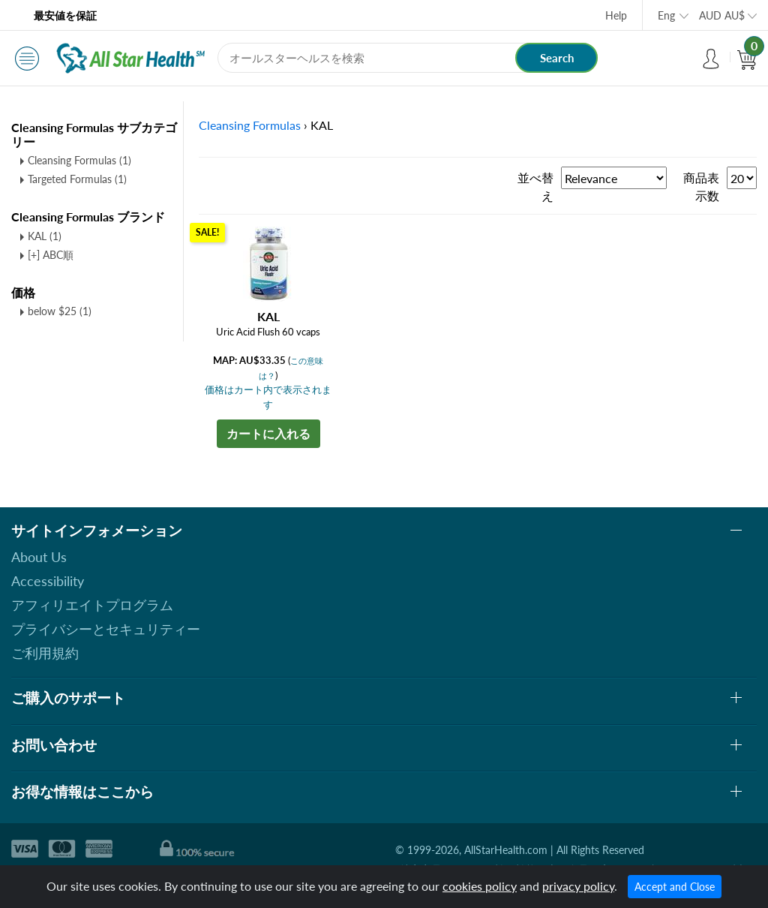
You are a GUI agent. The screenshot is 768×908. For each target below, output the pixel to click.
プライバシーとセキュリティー (105, 629)
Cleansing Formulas (79, 160)
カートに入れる (268, 433)
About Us (39, 557)
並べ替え (536, 186)
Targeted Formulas (77, 179)
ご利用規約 (45, 653)
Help (616, 15)
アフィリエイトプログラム (92, 605)
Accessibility (47, 581)
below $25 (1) (60, 311)
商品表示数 (701, 186)
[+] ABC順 (51, 254)
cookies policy (479, 886)
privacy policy (578, 886)
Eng (666, 15)
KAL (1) (45, 236)
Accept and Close (674, 886)
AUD (722, 15)
